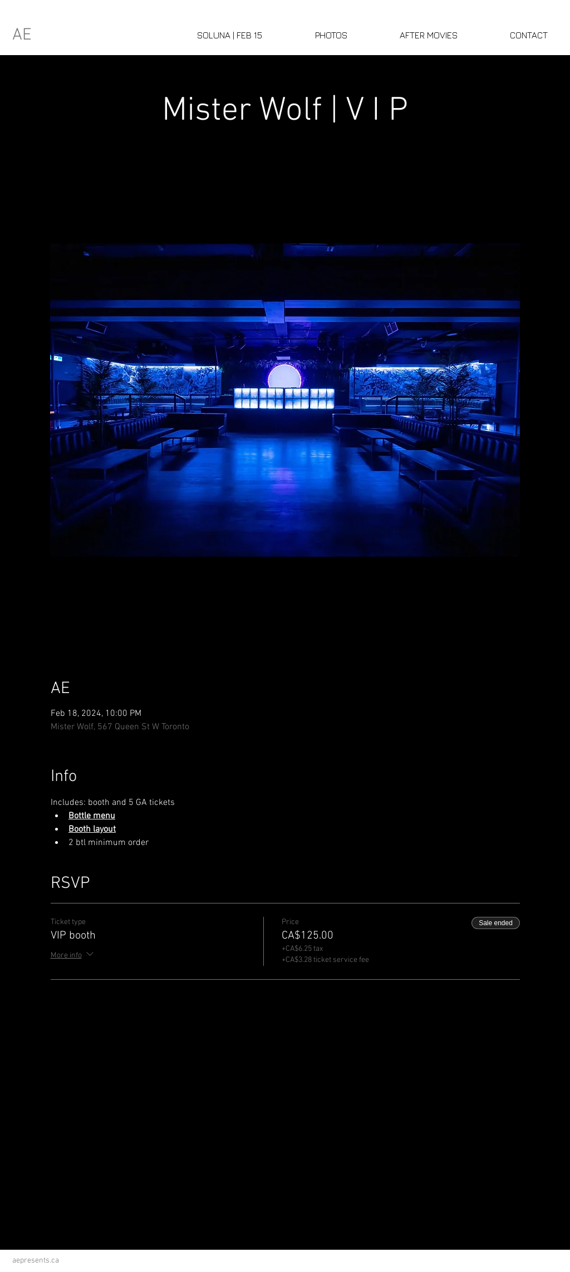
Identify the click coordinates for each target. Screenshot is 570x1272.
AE (22, 35)
